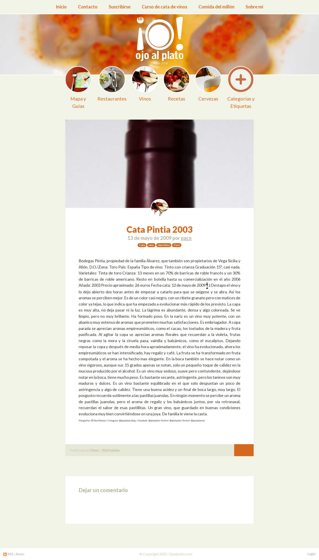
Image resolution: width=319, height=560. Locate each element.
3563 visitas (110, 450)
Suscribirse (119, 6)
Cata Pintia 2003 (159, 229)
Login (311, 554)
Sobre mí (254, 6)
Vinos (94, 450)
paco (186, 238)
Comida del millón (216, 6)
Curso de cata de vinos (164, 6)
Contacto (87, 6)
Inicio (61, 6)
